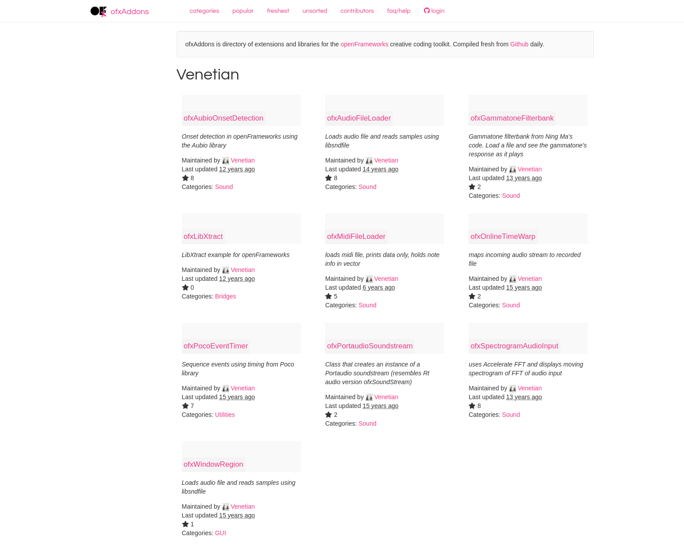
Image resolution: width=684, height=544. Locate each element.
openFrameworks (364, 44)
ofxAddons (120, 12)
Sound (224, 186)
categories (204, 11)
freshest (278, 11)
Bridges (225, 296)
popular (243, 11)
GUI (220, 532)
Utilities (225, 414)
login (434, 11)
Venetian (238, 160)
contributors (357, 11)
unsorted (314, 11)
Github (519, 44)
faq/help (399, 11)
